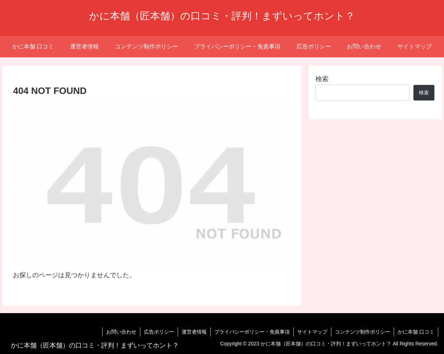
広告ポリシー (159, 332)
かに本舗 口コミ (416, 332)
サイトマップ (312, 332)
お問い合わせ (121, 332)
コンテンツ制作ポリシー (362, 332)
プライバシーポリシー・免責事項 (252, 332)
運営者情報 (194, 332)
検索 (322, 78)
